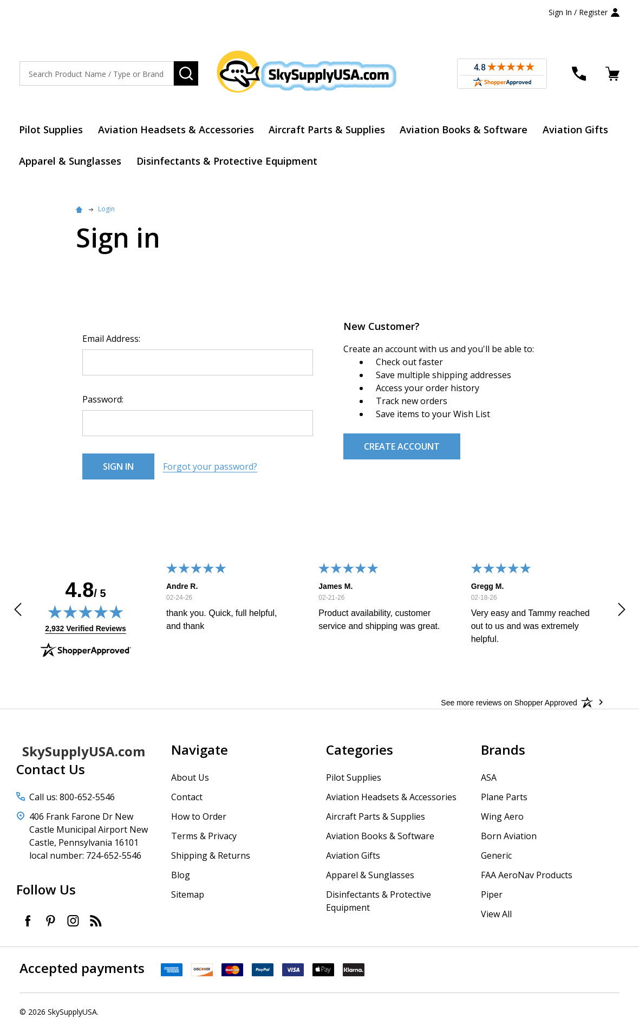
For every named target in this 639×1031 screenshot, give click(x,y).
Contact (187, 797)
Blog (180, 875)
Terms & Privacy (204, 836)
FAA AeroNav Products (526, 875)
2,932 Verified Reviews (85, 629)
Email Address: (111, 339)
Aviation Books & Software (465, 129)
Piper (492, 895)
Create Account (402, 447)
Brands (503, 750)
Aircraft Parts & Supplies (328, 129)
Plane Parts (504, 797)
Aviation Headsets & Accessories (177, 129)
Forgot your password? (210, 467)
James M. (335, 586)
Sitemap (187, 895)
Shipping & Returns (210, 856)
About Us (190, 778)
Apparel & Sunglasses (70, 161)
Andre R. (181, 586)
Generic (496, 856)
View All (496, 914)
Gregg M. (487, 586)
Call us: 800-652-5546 (72, 797)
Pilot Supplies (51, 129)
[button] (18, 612)
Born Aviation (509, 836)
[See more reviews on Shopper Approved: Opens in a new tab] (509, 703)
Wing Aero (502, 817)
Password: (102, 400)
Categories (359, 750)
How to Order (198, 817)
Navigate (199, 750)
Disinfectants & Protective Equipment (227, 161)
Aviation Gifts (577, 129)
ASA (489, 778)
